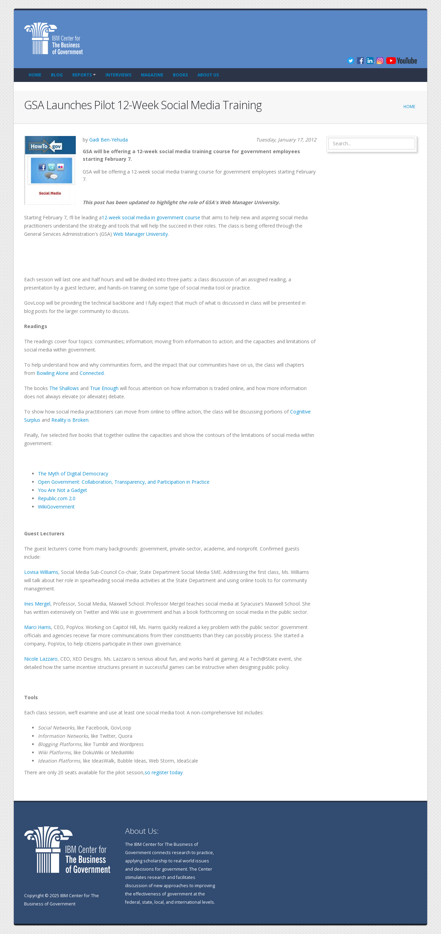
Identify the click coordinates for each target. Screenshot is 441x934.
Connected (92, 373)
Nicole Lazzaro (41, 658)
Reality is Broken (70, 420)
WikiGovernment (56, 506)
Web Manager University (140, 234)
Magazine (152, 75)
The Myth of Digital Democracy (73, 473)
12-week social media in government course (151, 217)
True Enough (104, 388)
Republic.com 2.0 (56, 498)
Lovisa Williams (41, 572)
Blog (57, 75)
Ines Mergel (37, 603)
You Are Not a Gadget (62, 490)
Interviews (118, 75)
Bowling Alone (53, 373)
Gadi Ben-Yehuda (108, 139)
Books (180, 75)
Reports (82, 75)
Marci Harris (37, 627)
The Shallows (64, 388)
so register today (164, 772)
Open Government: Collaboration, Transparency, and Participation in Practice (123, 482)
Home (35, 75)
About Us (208, 75)
